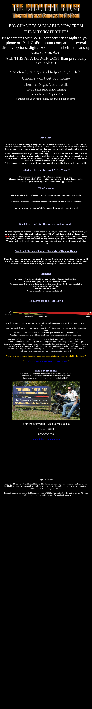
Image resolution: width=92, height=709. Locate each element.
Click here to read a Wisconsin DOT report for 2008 (46, 361)
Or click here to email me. (46, 439)
